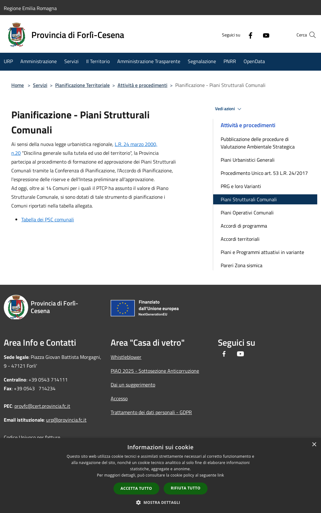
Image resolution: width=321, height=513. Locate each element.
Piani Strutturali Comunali (249, 199)
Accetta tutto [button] (136, 488)
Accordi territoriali (240, 239)
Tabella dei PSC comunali (47, 219)
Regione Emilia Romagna (30, 8)
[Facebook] (238, 35)
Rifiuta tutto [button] (186, 488)
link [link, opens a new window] (221, 475)
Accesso (119, 398)
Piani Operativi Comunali (247, 212)
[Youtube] (254, 35)
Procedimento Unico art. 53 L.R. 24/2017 (264, 173)
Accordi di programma (244, 226)
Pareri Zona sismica (241, 265)
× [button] (314, 444)
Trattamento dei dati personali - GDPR (151, 412)
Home (17, 85)
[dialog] (160, 475)
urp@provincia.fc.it (66, 420)
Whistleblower (126, 357)
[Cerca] (309, 34)
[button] (160, 502)
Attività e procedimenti (142, 85)
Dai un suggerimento (133, 384)
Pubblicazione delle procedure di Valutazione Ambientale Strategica (258, 142)
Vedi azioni (229, 109)
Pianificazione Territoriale (82, 85)
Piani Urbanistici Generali (248, 160)
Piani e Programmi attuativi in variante (262, 252)
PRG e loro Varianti (241, 186)
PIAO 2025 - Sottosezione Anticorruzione (155, 371)
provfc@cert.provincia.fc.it (42, 406)
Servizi (40, 85)
